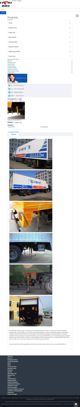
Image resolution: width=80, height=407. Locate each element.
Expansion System (39, 46)
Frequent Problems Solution (16, 389)
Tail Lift (39, 23)
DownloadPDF (44, 127)
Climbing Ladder (39, 42)
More (9, 377)
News (9, 363)
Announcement (12, 366)
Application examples (14, 384)
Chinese (14, 0)
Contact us (11, 392)
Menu (77, 16)
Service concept (12, 387)
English (19, 0)
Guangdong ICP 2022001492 (72, 404)
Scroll (76, 404)
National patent (12, 380)
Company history (12, 359)
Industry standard (13, 382)
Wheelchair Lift (39, 27)
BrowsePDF (11, 127)
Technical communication (15, 390)
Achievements (12, 378)
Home (16, 101)
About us (10, 356)
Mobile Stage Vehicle (39, 51)
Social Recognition (13, 361)
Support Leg (39, 32)
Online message (12, 394)
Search (3, 12)
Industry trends (12, 368)
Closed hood (39, 56)
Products (10, 370)
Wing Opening (39, 37)
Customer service (13, 385)
